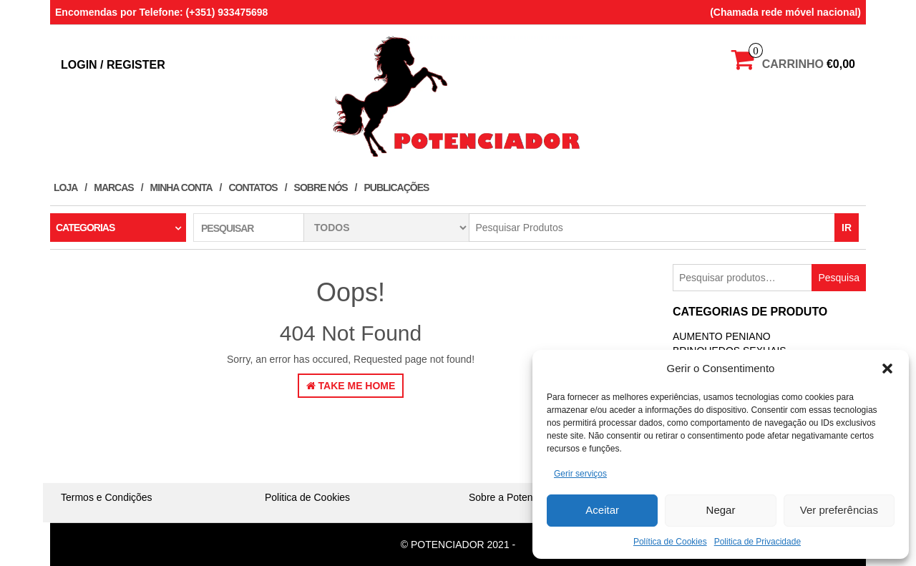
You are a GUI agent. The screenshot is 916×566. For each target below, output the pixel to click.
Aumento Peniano (722, 336)
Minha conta (181, 187)
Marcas (113, 187)
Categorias (85, 227)
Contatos (252, 187)
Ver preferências (839, 510)
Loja (65, 187)
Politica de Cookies (307, 497)
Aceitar (602, 510)
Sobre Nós (321, 187)
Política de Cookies (670, 542)
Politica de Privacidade (757, 542)
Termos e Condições (106, 497)
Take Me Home (351, 385)
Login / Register (113, 65)
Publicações (396, 187)
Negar (721, 510)
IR (847, 227)
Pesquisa (838, 277)
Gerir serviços (580, 474)
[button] (887, 368)
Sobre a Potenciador (514, 497)
